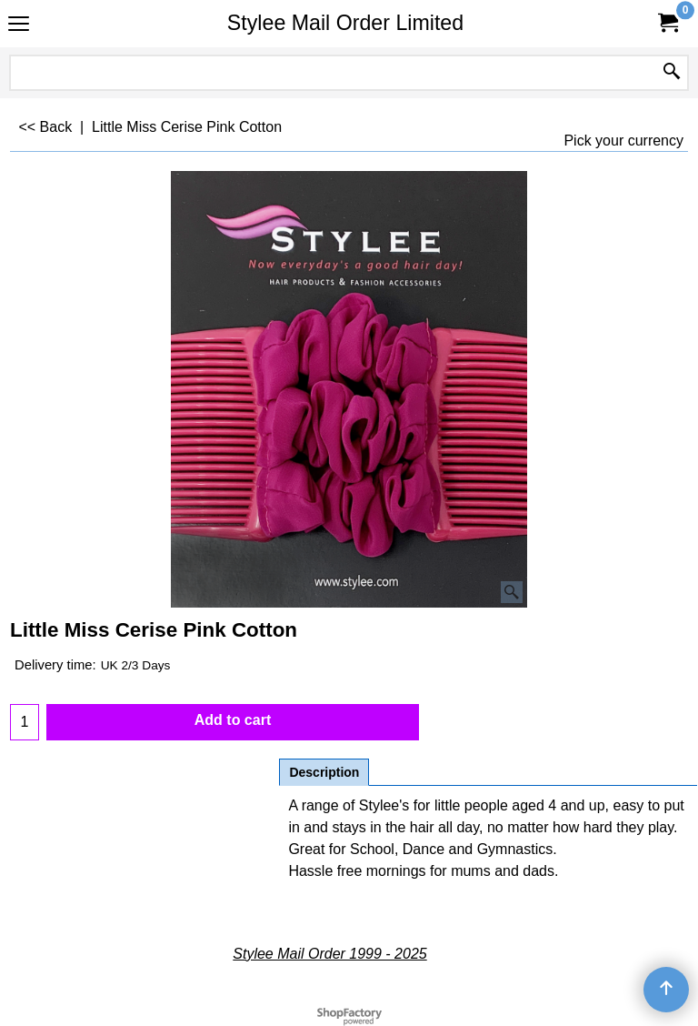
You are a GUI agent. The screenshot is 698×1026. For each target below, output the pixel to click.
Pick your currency (623, 140)
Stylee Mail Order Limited (345, 23)
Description (324, 772)
